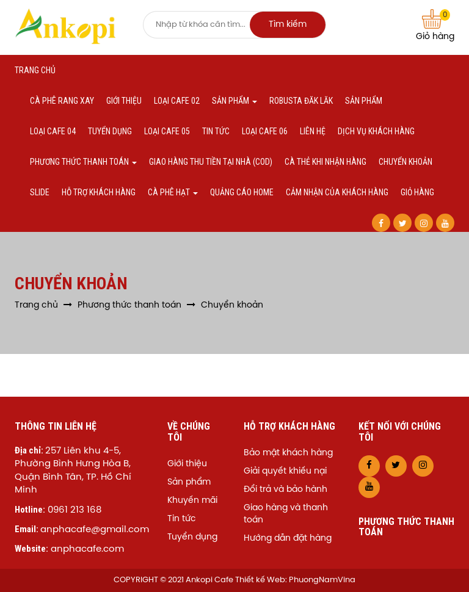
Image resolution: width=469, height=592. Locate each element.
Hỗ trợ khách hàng (99, 192)
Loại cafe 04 (53, 131)
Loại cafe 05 (167, 131)
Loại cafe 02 (177, 101)
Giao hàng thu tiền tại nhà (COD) (210, 162)
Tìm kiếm (288, 24)
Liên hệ (312, 131)
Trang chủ (35, 70)
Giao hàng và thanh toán (286, 514)
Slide (39, 192)
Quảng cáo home (242, 192)
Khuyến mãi (192, 500)
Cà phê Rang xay (62, 101)
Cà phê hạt (173, 192)
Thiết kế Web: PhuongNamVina (295, 580)
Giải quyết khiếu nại (285, 471)
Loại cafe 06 (265, 131)
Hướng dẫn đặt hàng (288, 538)
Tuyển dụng (110, 131)
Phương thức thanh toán (83, 162)
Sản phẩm (234, 101)
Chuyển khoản (405, 162)
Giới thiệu (124, 101)
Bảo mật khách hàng (288, 453)
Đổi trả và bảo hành (285, 489)
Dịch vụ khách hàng (376, 131)
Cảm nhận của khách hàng (337, 192)
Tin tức (216, 131)
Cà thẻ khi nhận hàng (325, 162)
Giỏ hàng (435, 25)
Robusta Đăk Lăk (301, 101)
